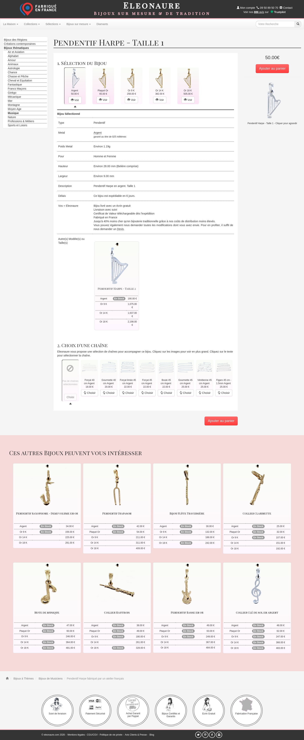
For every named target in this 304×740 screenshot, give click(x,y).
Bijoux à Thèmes (23, 678)
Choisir (89, 392)
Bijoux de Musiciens (50, 678)
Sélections (53, 24)
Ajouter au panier (272, 68)
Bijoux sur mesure (78, 24)
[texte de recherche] (275, 24)
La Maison (10, 24)
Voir (75, 100)
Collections (32, 24)
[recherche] (297, 24)
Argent (98, 132)
